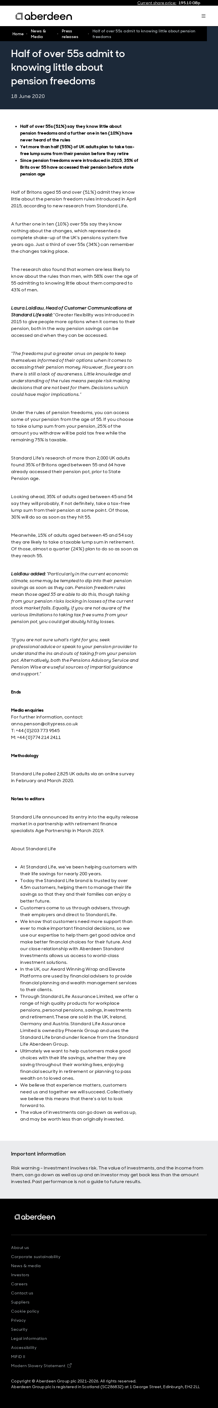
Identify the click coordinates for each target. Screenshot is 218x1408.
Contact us (22, 1293)
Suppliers (20, 1302)
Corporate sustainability (35, 1256)
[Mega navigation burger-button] (203, 15)
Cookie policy (25, 1311)
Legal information (29, 1338)
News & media (26, 1265)
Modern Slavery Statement (41, 1365)
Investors (20, 1274)
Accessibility (24, 1347)
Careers (19, 1283)
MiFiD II (18, 1356)
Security (19, 1329)
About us (20, 1247)
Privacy (18, 1320)
